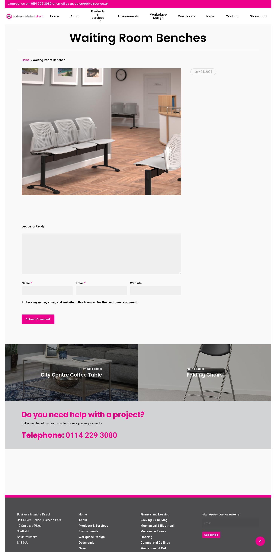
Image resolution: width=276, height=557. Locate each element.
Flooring (146, 537)
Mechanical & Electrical (157, 525)
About (83, 520)
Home (26, 60)
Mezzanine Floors (153, 531)
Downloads (86, 542)
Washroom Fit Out (153, 548)
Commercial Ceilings (155, 542)
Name (27, 283)
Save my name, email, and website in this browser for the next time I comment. (81, 302)
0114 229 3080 (41, 4)
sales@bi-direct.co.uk (91, 4)
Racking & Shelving (154, 520)
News (83, 548)
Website (136, 283)
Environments (88, 531)
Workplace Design (92, 537)
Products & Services (93, 525)
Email (80, 283)
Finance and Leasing (154, 514)
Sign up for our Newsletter (221, 514)
